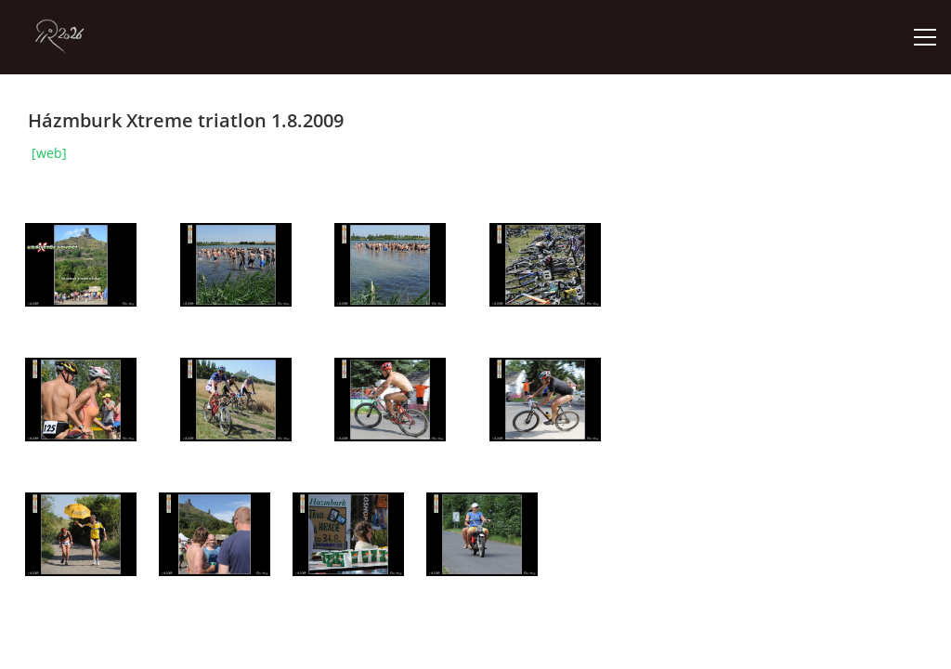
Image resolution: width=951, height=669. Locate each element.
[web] (49, 153)
